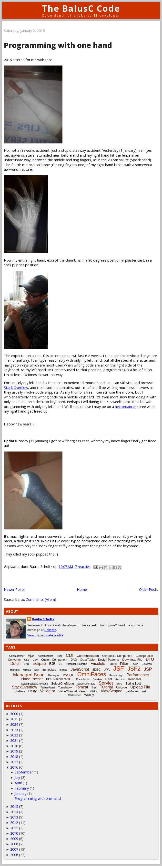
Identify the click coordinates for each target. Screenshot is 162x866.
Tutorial (106, 687)
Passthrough (116, 675)
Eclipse (39, 663)
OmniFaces (91, 674)
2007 (14, 849)
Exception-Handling (76, 664)
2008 (14, 844)
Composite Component (117, 656)
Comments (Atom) (41, 599)
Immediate (49, 669)
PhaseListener (32, 679)
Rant (108, 679)
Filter (124, 663)
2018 (14, 756)
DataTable (87, 659)
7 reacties (83, 566)
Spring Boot (133, 683)
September (24, 772)
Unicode (121, 687)
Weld (144, 691)
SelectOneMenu (62, 683)
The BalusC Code (81, 8)
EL (60, 664)
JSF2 (134, 669)
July (17, 777)
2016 (14, 767)
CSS (27, 660)
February (22, 788)
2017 (14, 762)
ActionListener (16, 656)
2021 (14, 740)
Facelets (98, 663)
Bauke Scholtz (43, 619)
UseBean (20, 691)
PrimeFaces (82, 679)
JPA (107, 669)
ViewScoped (111, 691)
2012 (14, 822)
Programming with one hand (58, 45)
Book (59, 656)
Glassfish (147, 664)
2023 (14, 729)
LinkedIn (50, 630)
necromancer (125, 406)
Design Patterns (108, 659)
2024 (14, 724)
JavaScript (80, 669)
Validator (47, 691)
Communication (88, 656)
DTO (150, 659)
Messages (53, 675)
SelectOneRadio (86, 683)
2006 (14, 854)
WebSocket (132, 691)
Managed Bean (29, 674)
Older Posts (148, 589)
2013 (14, 817)
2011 (14, 828)
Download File (132, 659)
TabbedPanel (47, 687)
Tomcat (82, 687)
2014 (14, 812)
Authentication (45, 656)
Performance (138, 675)
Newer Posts (14, 589)
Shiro (119, 683)
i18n (36, 669)
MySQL (68, 675)
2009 (14, 838)
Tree (93, 687)
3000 (14, 713)
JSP (148, 669)
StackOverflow (24, 687)
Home (82, 589)
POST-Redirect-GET (59, 679)
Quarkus (97, 679)
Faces (113, 664)
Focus (135, 664)
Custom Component (54, 659)
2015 (14, 806)
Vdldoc (94, 691)
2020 (14, 746)
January (20, 793)
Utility (32, 691)
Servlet (106, 683)
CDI (69, 655)
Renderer (134, 679)
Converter (14, 659)
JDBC (96, 669)
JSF (118, 668)
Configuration (144, 656)
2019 (14, 751)
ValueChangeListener (73, 691)
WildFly (89, 695)
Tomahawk (65, 687)
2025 (14, 719)
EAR (26, 664)
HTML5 (27, 669)
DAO (74, 659)
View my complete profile (45, 635)
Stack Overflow (16, 387)
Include (63, 669)
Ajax (31, 656)
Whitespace (74, 695)
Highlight (15, 669)
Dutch (15, 663)
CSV (35, 660)
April (18, 783)
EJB (52, 664)
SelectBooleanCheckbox (34, 683)
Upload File (140, 687)
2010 (14, 833)
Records (119, 679)
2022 (14, 735)
